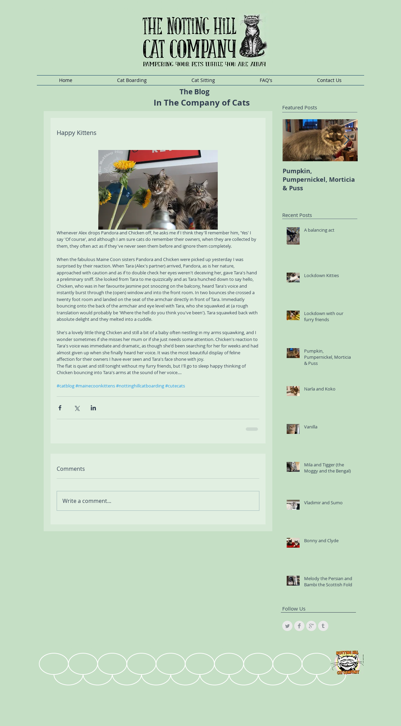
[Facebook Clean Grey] (299, 626)
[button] (132, 80)
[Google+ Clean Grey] (311, 626)
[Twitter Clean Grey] (287, 626)
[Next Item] (347, 140)
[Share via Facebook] (60, 408)
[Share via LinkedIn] (93, 408)
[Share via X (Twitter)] (76, 408)
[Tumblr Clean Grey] (323, 626)
